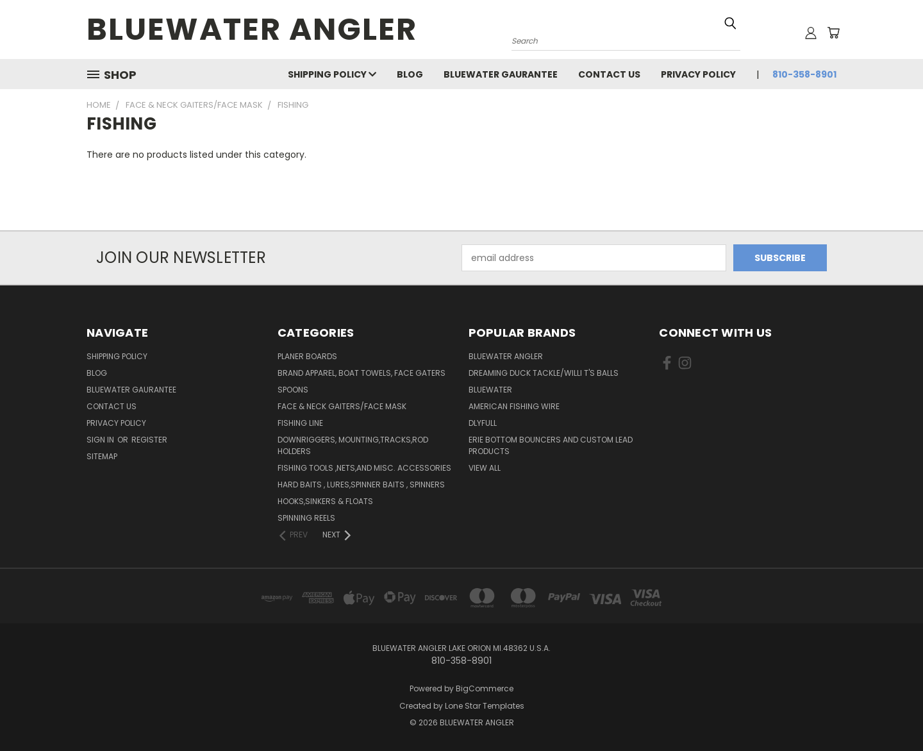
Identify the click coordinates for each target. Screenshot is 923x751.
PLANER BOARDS (307, 356)
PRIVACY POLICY (698, 74)
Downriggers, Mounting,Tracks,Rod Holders (353, 445)
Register (149, 439)
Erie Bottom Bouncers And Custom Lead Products (551, 445)
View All (485, 467)
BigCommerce (484, 688)
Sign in (101, 439)
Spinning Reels (306, 517)
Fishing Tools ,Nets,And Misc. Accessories (364, 467)
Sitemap (102, 456)
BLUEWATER (490, 389)
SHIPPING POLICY (332, 74)
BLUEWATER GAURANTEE (501, 74)
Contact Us (609, 74)
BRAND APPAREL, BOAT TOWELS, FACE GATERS (361, 372)
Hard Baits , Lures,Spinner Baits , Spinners (361, 484)
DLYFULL (483, 423)
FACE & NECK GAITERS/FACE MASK (342, 406)
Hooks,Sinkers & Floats (325, 501)
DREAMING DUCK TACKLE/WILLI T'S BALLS (544, 372)
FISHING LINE (300, 423)
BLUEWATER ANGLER (506, 356)
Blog (410, 74)
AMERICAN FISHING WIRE (514, 406)
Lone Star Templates (484, 705)
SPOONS (293, 389)
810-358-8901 (804, 74)
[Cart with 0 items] (833, 32)
